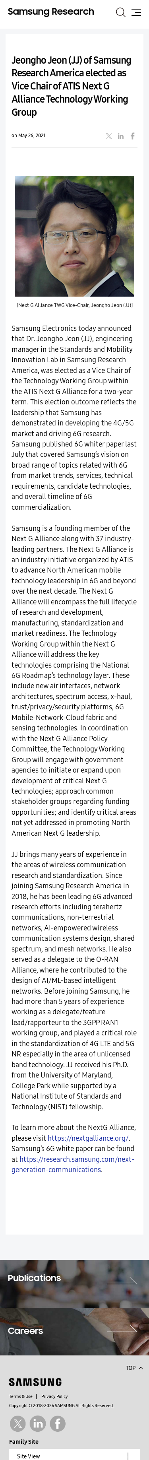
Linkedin (37, 1423)
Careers (25, 1331)
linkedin (121, 136)
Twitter (17, 1423)
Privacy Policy (54, 1396)
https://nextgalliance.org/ (88, 1138)
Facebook (57, 1423)
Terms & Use (21, 1396)
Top (134, 1367)
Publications (34, 1278)
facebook (132, 136)
